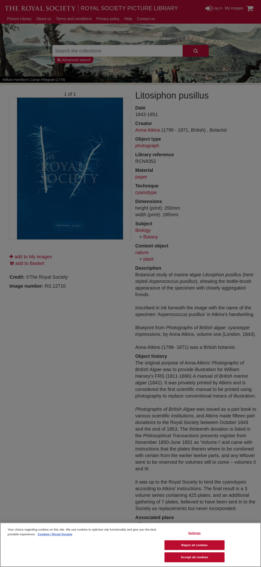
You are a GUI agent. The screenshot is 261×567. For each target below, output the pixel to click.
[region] (130, 545)
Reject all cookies (194, 545)
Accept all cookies (194, 557)
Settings (194, 533)
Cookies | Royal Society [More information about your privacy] (55, 534)
